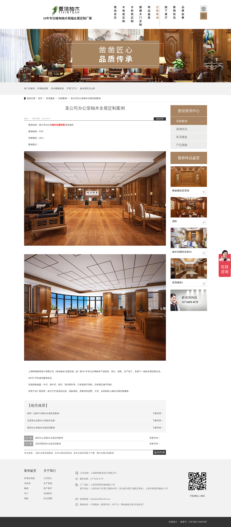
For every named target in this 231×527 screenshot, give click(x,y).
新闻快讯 (174, 12)
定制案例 (158, 12)
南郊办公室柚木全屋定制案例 (41, 428)
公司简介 (48, 478)
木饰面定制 (123, 14)
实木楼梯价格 (57, 88)
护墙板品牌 (42, 88)
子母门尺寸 (71, 88)
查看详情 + (154, 438)
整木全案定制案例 (105, 453)
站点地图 (48, 498)
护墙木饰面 (29, 478)
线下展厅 (166, 12)
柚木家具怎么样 (87, 88)
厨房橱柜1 (177, 282)
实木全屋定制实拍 (63, 453)
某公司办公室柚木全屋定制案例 (86, 98)
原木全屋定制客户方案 (84, 453)
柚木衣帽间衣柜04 (182, 252)
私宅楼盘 (181, 137)
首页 (40, 98)
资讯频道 (50, 98)
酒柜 (174, 221)
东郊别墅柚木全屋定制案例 (48, 444)
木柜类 (27, 483)
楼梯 (26, 488)
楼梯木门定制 (140, 16)
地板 (26, 498)
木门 (26, 493)
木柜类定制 (132, 14)
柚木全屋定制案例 (44, 453)
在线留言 (48, 493)
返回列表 (159, 119)
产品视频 (181, 144)
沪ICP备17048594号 (198, 522)
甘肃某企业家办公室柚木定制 (41, 420)
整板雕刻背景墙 (180, 190)
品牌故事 (183, 12)
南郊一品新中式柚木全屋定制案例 (43, 413)
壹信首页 (115, 12)
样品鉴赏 (149, 12)
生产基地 (48, 483)
